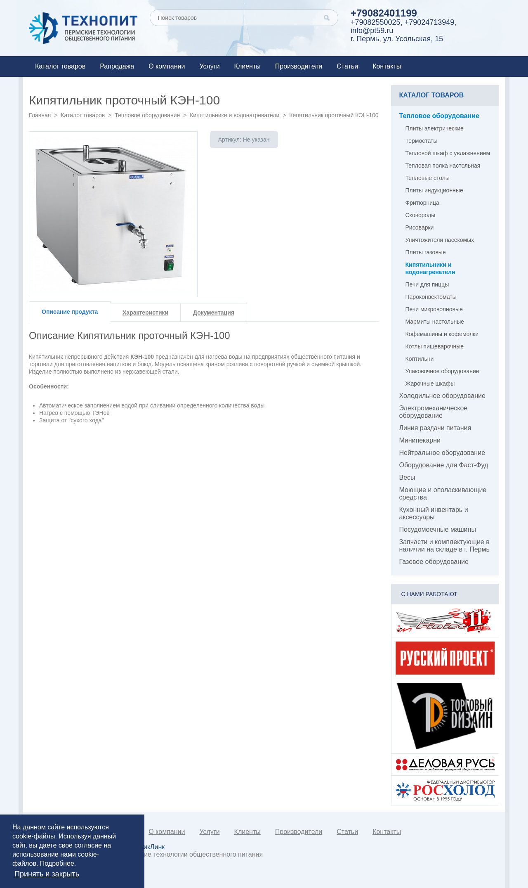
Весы (407, 477)
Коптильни (419, 358)
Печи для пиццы (427, 284)
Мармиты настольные (434, 321)
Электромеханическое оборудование (433, 412)
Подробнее (57, 863)
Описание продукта (70, 311)
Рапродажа (117, 66)
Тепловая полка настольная (443, 165)
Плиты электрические (434, 128)
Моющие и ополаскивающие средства (443, 493)
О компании (166, 66)
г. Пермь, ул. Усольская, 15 (397, 39)
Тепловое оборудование (147, 115)
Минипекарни (420, 440)
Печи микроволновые (434, 309)
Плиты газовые (425, 252)
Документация (213, 312)
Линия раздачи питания (435, 427)
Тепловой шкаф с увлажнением (447, 153)
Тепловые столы (427, 178)
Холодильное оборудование (442, 395)
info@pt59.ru (372, 30)
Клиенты (247, 66)
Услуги (209, 66)
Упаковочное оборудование (442, 371)
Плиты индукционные (434, 190)
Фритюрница (422, 202)
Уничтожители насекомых (439, 240)
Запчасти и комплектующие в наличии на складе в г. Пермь (444, 545)
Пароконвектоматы (431, 297)
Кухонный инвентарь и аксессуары (433, 513)
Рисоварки (419, 227)
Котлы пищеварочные (434, 346)
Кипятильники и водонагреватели (234, 115)
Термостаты (421, 140)
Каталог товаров (60, 66)
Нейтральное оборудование (442, 452)
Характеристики (145, 312)
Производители (299, 66)
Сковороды (420, 215)
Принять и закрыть (46, 874)
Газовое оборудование (434, 561)
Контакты (386, 66)
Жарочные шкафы (430, 383)
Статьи (347, 66)
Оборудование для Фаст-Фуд (443, 465)
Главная (40, 115)
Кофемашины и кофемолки (442, 334)
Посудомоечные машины (437, 529)
